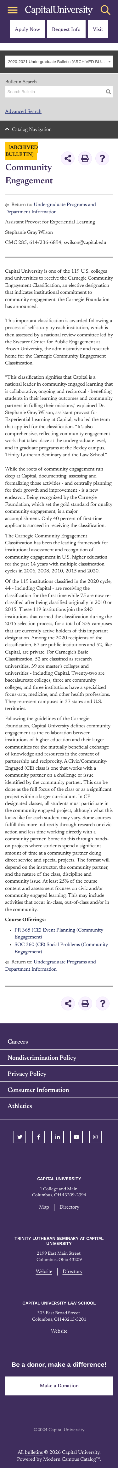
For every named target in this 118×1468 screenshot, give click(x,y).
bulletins (34, 1452)
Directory (69, 1207)
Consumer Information (38, 1090)
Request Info (66, 29)
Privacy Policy (27, 1074)
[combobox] (59, 62)
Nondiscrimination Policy (42, 1058)
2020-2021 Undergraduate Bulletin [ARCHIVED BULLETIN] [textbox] (57, 61)
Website (44, 1271)
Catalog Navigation (32, 129)
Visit (98, 29)
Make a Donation (59, 1385)
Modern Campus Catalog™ (71, 1459)
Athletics (20, 1106)
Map (44, 1207)
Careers (18, 1042)
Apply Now (27, 29)
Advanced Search (23, 111)
